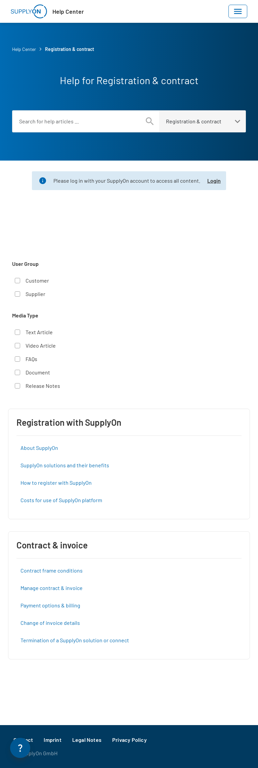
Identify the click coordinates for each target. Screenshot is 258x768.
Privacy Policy (129, 739)
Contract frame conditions (51, 570)
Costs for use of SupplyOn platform (61, 500)
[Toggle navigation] (237, 11)
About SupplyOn (39, 448)
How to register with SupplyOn (56, 482)
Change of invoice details (50, 622)
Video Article (41, 345)
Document (38, 372)
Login (214, 180)
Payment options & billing (50, 605)
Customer (37, 280)
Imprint (52, 739)
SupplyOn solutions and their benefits (64, 465)
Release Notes (43, 385)
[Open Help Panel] (20, 748)
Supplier (35, 294)
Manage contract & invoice (51, 588)
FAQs (31, 359)
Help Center (68, 11)
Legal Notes (86, 739)
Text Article (39, 332)
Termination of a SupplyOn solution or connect (74, 640)
